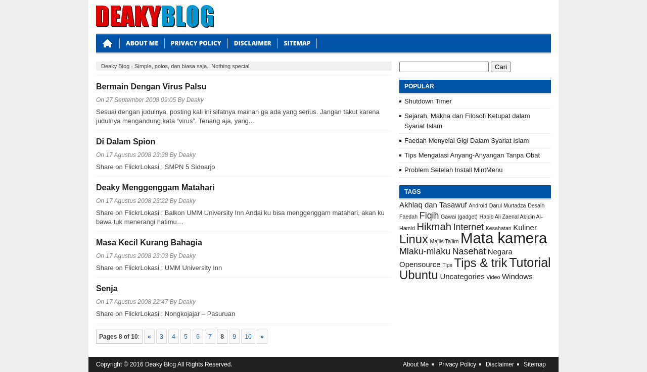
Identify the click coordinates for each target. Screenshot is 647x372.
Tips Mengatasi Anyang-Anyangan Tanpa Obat (472, 155)
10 (248, 336)
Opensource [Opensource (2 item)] (420, 264)
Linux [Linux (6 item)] (413, 239)
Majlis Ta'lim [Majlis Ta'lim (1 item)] (444, 241)
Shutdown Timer (428, 101)
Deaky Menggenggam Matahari (155, 187)
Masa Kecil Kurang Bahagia (149, 242)
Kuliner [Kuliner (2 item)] (525, 227)
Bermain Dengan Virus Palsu (151, 86)
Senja (107, 288)
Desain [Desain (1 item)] (536, 205)
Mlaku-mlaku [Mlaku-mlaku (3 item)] (424, 251)
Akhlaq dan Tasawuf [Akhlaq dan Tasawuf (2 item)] (433, 204)
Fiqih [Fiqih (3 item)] (429, 215)
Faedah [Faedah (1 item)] (408, 217)
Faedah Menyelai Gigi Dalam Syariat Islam (466, 140)
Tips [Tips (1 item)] (447, 265)
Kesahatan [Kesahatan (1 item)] (499, 228)
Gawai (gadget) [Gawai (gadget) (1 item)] (459, 217)
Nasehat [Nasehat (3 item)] (469, 251)
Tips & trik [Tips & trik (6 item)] (480, 263)
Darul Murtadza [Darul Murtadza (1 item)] (507, 205)
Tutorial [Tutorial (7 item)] (530, 262)
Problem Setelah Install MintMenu (453, 170)
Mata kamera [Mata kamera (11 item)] (503, 238)
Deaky (195, 99)
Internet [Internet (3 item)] (468, 227)
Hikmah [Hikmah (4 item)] (434, 226)
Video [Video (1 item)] (493, 277)
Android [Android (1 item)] (478, 205)
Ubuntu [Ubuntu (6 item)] (418, 275)
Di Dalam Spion (125, 141)
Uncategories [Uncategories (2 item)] (462, 276)
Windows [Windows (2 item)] (517, 276)
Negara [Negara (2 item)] (500, 251)
